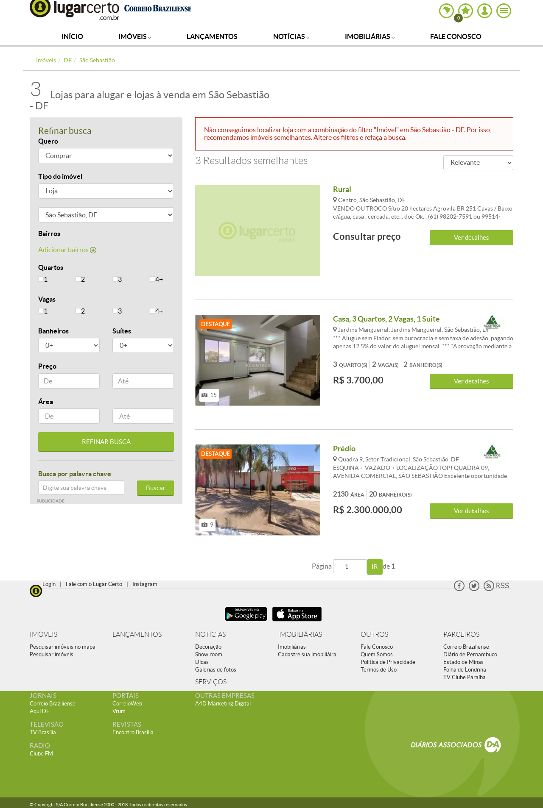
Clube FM (41, 753)
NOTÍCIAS (210, 634)
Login (49, 584)
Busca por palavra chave (74, 474)
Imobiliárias (370, 36)
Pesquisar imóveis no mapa (62, 647)
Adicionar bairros (67, 249)
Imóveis (134, 36)
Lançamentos (212, 36)
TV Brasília (43, 732)
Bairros (49, 233)
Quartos (50, 267)
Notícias (291, 36)
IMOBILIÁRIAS (300, 634)
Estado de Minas (463, 662)
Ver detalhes (471, 237)
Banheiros (53, 331)
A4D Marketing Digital (223, 703)
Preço (47, 366)
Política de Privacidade (388, 662)
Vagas (47, 299)
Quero (48, 141)
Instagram (144, 584)
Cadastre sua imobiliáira (307, 654)
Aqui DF (39, 711)
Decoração (208, 647)
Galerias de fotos (215, 669)
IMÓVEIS (43, 634)
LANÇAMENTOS (137, 634)
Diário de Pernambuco (470, 654)
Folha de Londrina (464, 669)
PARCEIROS (461, 634)
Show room (208, 654)
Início (72, 36)
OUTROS (374, 634)
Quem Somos (377, 654)
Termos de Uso (379, 669)
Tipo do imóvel (60, 176)
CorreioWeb (127, 703)
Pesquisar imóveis (51, 654)
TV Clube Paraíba (464, 677)
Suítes (121, 331)
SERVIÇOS (211, 682)
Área (45, 401)
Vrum (119, 711)
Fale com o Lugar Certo (94, 584)
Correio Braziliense (466, 647)
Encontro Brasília (133, 732)
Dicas (202, 662)
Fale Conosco (455, 36)
